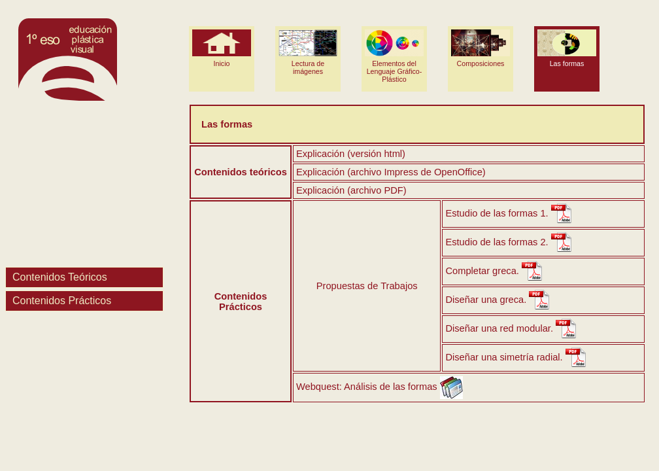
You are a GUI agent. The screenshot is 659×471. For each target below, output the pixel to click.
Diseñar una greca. (485, 299)
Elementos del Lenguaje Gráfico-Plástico (394, 56)
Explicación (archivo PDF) (351, 190)
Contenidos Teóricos (59, 277)
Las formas (566, 48)
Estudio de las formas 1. (496, 213)
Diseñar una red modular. (499, 328)
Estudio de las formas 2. (496, 242)
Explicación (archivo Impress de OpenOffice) (391, 172)
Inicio (221, 48)
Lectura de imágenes (308, 52)
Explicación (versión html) (350, 153)
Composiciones (480, 48)
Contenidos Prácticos (61, 300)
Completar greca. (481, 271)
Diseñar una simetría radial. (503, 357)
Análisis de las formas (390, 386)
